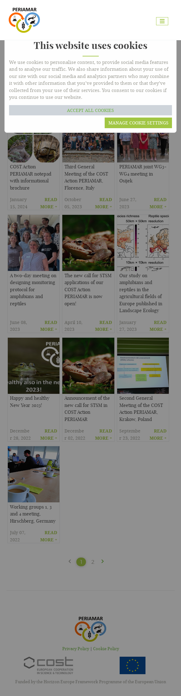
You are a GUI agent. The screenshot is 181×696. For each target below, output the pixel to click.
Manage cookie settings (138, 123)
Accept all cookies (90, 110)
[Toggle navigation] (162, 21)
